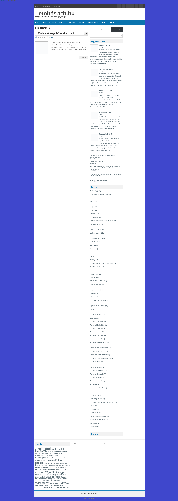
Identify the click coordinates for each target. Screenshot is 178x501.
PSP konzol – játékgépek (98, 180)
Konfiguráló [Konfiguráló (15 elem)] (48, 463)
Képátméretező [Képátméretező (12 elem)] (55, 465)
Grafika (50, 37)
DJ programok (95, 290)
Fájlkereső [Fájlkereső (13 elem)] (43, 456)
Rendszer (62, 22)
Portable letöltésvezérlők (98, 342)
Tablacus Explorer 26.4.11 (107, 69)
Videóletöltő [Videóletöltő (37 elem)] (41, 483)
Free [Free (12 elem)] (60, 453)
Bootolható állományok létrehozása (102, 402)
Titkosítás (93, 201)
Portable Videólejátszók (98, 388)
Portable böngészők (97, 321)
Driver (92, 406)
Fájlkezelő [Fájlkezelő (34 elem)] (52, 455)
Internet (82, 22)
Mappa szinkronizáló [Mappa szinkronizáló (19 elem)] (43, 468)
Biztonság (72, 22)
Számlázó (93, 249)
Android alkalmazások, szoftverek (101, 263)
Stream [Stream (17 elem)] (63, 477)
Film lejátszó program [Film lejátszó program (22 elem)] (50, 453)
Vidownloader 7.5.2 (105, 112)
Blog (36, 22)
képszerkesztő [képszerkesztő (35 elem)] (43, 465)
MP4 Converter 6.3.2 (105, 90)
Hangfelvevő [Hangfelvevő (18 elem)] (53, 458)
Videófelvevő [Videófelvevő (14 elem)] (39, 481)
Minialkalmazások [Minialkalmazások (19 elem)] (49, 470)
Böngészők (94, 217)
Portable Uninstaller (96, 362)
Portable (112, 22)
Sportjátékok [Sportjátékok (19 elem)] (40, 477)
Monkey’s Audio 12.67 (105, 134)
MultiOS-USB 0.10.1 (105, 45)
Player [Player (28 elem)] (38, 474)
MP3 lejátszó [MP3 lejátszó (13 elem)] (60, 470)
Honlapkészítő (95, 224)
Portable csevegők (96, 339)
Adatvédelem (46, 6)
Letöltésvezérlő (95, 233)
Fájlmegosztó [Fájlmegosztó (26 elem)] (41, 458)
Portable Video (95, 384)
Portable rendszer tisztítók (99, 355)
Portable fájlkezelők (96, 328)
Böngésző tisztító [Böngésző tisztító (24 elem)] (43, 451)
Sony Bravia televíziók (97, 162)
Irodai (44, 22)
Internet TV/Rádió (96, 229)
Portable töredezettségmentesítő (101, 358)
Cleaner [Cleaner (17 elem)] (54, 451)
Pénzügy (93, 245)
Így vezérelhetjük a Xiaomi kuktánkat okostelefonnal (102, 156)
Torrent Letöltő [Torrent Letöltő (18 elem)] (61, 479)
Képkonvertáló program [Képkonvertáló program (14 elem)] (60, 463)
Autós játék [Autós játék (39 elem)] (58, 449)
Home (36, 6)
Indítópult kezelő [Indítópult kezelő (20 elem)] (48, 460)
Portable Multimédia (97, 370)
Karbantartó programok (98, 416)
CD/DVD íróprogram (97, 284)
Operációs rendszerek (97, 306)
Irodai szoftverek (95, 238)
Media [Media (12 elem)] (53, 468)
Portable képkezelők (97, 374)
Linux (92, 309)
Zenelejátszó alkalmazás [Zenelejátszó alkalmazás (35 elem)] (56, 487)
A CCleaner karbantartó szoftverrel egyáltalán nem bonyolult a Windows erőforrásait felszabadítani (105, 168)
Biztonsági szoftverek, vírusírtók (100, 194)
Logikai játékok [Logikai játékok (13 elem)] (65, 465)
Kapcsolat (57, 6)
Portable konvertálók (97, 381)
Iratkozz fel (117, 30)
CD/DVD (93, 277)
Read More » (101, 64)
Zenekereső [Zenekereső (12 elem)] (38, 488)
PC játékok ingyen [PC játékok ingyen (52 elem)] (55, 472)
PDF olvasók (94, 242)
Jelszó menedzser (96, 198)
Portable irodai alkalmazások (99, 348)
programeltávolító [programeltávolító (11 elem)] (46, 475)
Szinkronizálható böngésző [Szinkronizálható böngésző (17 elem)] (45, 479)
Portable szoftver (96, 314)
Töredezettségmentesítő (98, 419)
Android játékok (93, 22)
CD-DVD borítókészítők (98, 281)
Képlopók (93, 297)
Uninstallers (94, 426)
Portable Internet (95, 332)
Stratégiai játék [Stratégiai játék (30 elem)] (52, 477)
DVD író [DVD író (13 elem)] (37, 453)
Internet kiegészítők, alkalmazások (101, 220)
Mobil (103, 22)
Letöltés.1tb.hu (55, 13)
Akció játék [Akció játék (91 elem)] (43, 449)
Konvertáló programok (97, 300)
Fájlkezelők (94, 412)
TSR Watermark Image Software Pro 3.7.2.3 (54, 33)
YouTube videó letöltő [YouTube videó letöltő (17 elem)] (56, 485)
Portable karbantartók (97, 351)
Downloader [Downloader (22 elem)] (62, 451)
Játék (92, 256)
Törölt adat (93, 423)
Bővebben (83, 57)
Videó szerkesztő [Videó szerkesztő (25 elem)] (56, 483)
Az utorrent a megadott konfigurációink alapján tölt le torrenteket (105, 175)
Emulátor (93, 409)
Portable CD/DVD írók (97, 325)
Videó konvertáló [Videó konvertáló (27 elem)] (52, 480)
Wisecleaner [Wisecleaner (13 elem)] (44, 485)
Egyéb (92, 210)
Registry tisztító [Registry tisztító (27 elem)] (59, 474)
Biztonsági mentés (96, 399)
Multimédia (52, 22)
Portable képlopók (96, 367)
